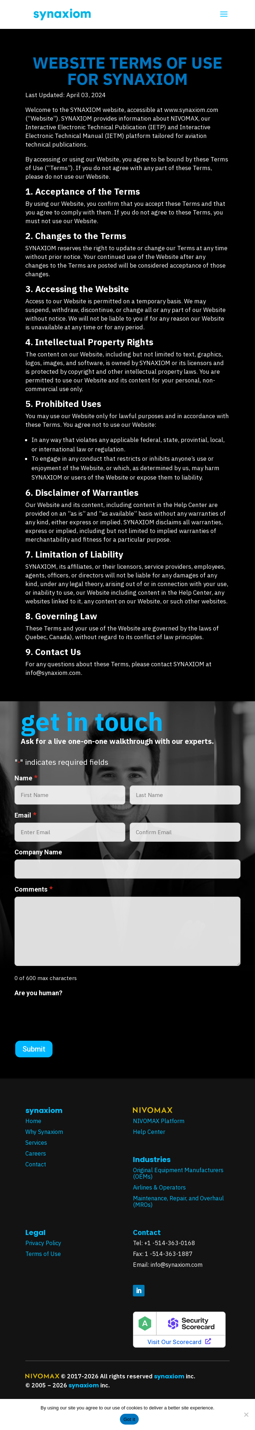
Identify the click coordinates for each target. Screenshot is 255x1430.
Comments (33, 889)
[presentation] (69, 1014)
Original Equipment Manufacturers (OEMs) (178, 1173)
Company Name (38, 852)
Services (36, 1142)
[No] (246, 1414)
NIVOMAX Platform (158, 1120)
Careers (35, 1153)
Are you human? (38, 993)
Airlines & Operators (159, 1187)
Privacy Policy (44, 1243)
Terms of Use (43, 1253)
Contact (35, 1164)
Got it (129, 1419)
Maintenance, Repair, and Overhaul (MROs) (178, 1201)
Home (33, 1120)
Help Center (149, 1131)
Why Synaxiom (44, 1131)
